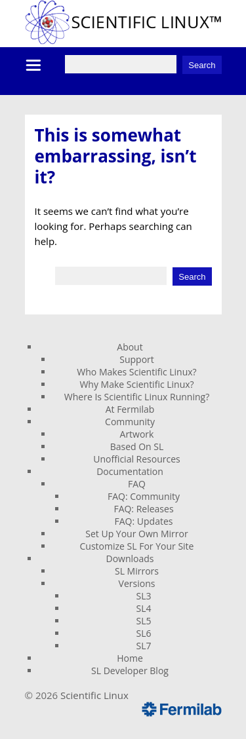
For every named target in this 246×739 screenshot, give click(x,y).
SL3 (144, 596)
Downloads (130, 558)
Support (136, 359)
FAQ (137, 484)
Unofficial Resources (136, 459)
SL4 (144, 608)
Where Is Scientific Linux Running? (136, 396)
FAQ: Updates (144, 521)
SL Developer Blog (130, 670)
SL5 (144, 621)
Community (130, 421)
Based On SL (137, 446)
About (129, 347)
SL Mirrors (137, 571)
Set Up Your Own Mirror (136, 533)
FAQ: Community (144, 496)
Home (130, 658)
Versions (137, 583)
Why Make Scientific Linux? (136, 384)
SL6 (144, 633)
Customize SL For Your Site (137, 546)
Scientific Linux (94, 695)
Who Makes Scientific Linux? (136, 372)
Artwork (137, 434)
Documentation (129, 471)
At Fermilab (130, 409)
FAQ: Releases (143, 508)
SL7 (144, 645)
